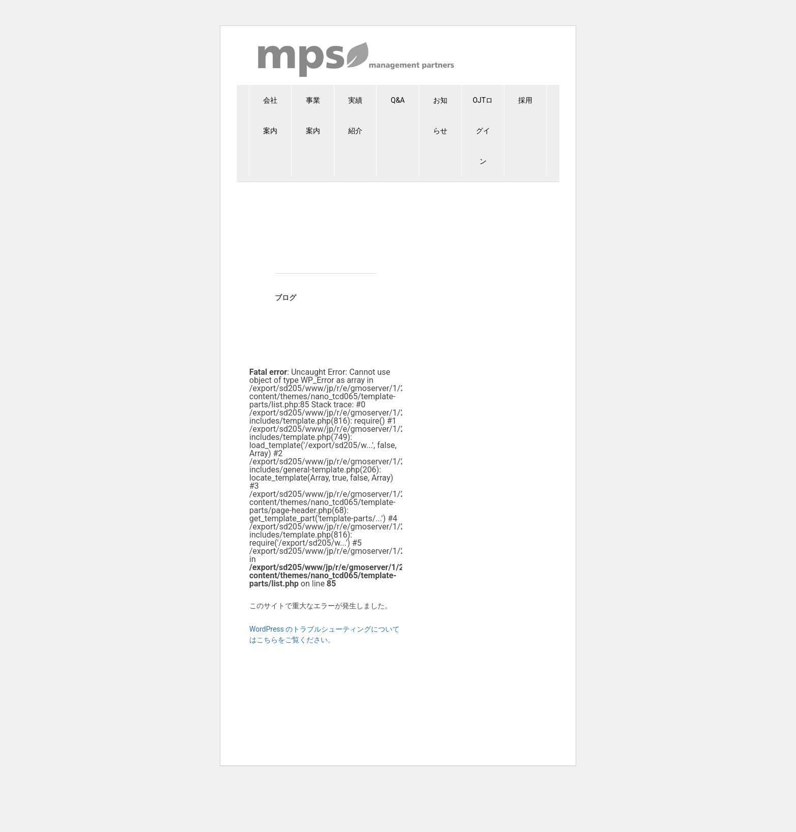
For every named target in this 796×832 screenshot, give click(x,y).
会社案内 (270, 115)
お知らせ (440, 115)
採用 (525, 100)
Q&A (398, 100)
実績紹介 (355, 115)
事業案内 (313, 115)
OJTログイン (483, 130)
